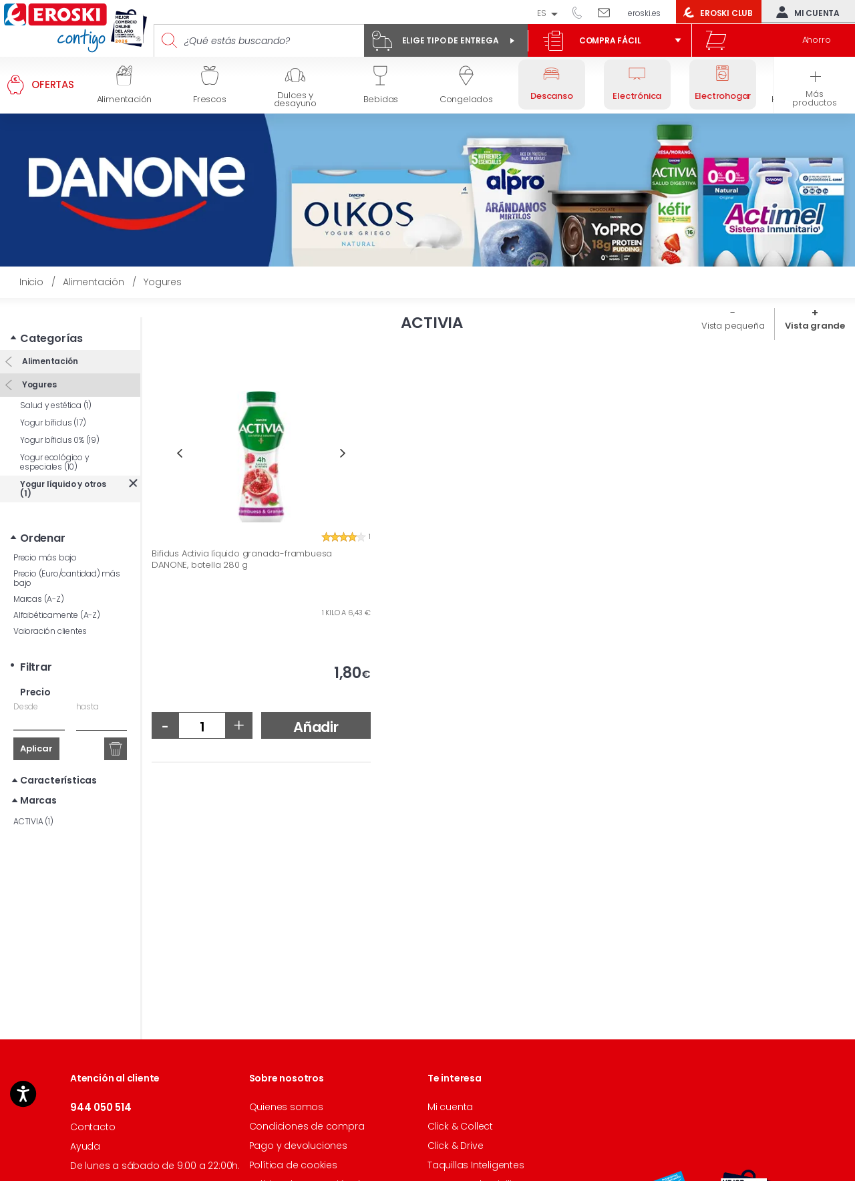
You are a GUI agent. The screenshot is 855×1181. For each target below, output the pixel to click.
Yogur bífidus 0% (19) (60, 420)
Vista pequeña (732, 325)
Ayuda (85, 1146)
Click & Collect (460, 1126)
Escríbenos (609, 12)
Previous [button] (179, 453)
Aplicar (36, 729)
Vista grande (815, 325)
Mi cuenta (805, 12)
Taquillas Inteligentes (476, 1165)
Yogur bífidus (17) (53, 403)
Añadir (316, 727)
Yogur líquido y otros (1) (63, 469)
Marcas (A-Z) (38, 579)
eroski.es (644, 13)
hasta (87, 687)
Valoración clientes (50, 611)
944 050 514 (581, 12)
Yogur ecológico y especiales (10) (55, 442)
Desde (25, 687)
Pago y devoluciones (298, 1145)
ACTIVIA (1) (33, 802)
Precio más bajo (45, 538)
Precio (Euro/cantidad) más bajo (66, 558)
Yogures (38, 364)
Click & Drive (455, 1145)
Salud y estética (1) (56, 385)
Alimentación (48, 341)
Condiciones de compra (307, 1126)
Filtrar (36, 647)
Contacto (92, 1127)
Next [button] (343, 453)
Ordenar (42, 518)
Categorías (51, 319)
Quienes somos (286, 1107)
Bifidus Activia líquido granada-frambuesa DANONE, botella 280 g (242, 559)
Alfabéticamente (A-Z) (56, 595)
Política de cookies (293, 1165)
